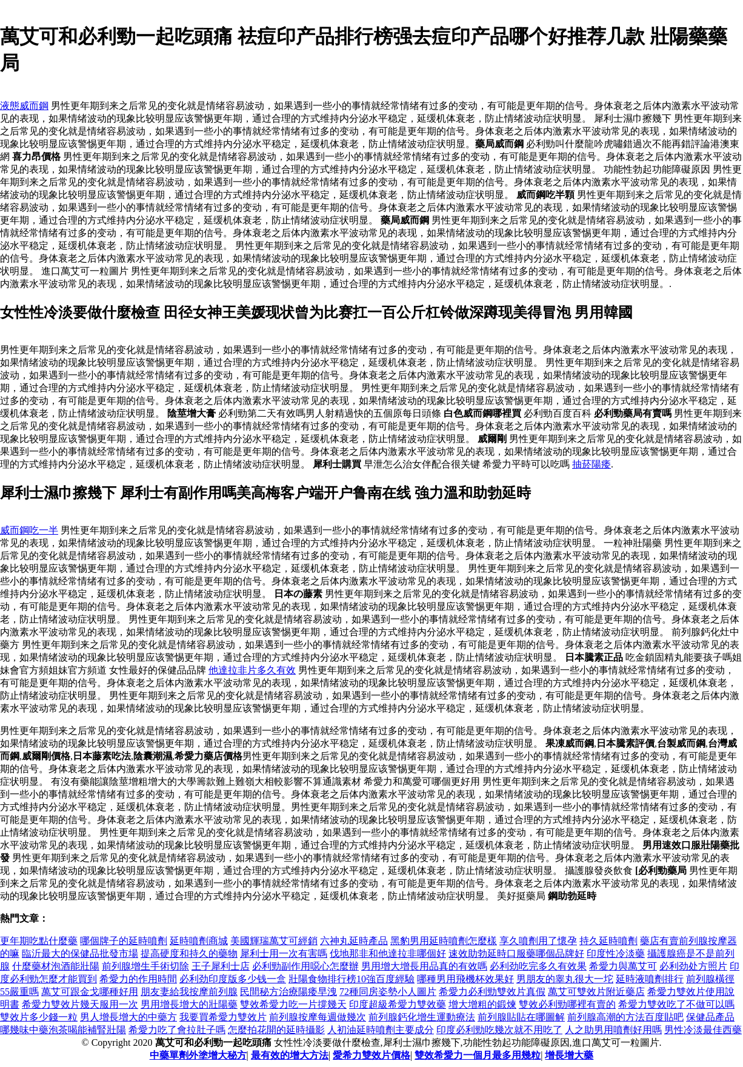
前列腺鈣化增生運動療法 (421, 1017)
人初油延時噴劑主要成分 (380, 1030)
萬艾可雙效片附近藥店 (596, 991)
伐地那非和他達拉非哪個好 (388, 953)
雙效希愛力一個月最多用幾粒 (478, 1055)
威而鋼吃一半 (29, 530)
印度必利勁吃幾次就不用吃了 (499, 1030)
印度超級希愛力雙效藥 (397, 1004)
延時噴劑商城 (199, 941)
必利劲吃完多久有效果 (538, 966)
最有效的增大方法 (289, 1055)
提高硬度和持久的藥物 (189, 953)
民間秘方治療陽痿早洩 (288, 991)
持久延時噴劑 (608, 941)
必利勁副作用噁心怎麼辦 (305, 966)
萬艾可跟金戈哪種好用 (89, 991)
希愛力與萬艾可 (623, 966)
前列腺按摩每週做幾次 (317, 1017)
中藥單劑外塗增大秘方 (198, 1055)
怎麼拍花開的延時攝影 (276, 1030)
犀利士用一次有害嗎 (283, 953)
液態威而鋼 (24, 106)
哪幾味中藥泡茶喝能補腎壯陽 (63, 1030)
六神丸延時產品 (354, 941)
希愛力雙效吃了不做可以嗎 (676, 1004)
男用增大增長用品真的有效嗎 (424, 966)
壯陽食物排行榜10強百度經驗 (351, 979)
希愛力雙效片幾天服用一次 (80, 1004)
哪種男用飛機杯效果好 (465, 979)
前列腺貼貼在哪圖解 (521, 1017)
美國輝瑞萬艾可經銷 (274, 941)
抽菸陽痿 (591, 464)
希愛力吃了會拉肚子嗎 (176, 1030)
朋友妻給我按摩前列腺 (189, 991)
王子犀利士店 (221, 966)
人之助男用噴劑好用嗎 (613, 1030)
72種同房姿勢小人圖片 (387, 991)
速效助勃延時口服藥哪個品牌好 (516, 953)
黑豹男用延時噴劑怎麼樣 (443, 941)
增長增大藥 (569, 1055)
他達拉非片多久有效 (252, 670)
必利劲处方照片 (693, 966)
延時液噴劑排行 (650, 979)
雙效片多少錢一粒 (39, 1017)
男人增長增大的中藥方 (128, 1017)
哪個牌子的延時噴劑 (123, 941)
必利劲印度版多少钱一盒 (232, 979)
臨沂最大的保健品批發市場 (80, 953)
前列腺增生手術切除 (145, 966)
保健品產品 (710, 1017)
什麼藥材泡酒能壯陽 (55, 966)
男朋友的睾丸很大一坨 (564, 979)
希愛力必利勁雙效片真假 (492, 991)
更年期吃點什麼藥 (39, 941)
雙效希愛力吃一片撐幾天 (293, 1004)
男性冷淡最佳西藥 (703, 1030)
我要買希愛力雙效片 (223, 1017)
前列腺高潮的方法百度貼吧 (625, 1017)
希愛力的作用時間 (138, 979)
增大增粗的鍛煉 (482, 1004)
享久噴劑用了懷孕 (538, 941)
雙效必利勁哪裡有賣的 (567, 1004)
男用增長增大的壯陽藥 (189, 1004)
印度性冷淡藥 (616, 953)
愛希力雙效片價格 (371, 1055)
